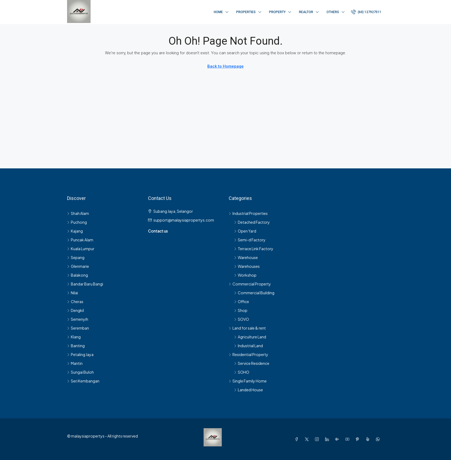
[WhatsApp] (379, 439)
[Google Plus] (338, 439)
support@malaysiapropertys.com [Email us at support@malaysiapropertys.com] (183, 220)
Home (218, 12)
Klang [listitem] (74, 336)
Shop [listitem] (240, 310)
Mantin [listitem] (75, 363)
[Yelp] (369, 439)
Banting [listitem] (76, 345)
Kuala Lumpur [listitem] (80, 248)
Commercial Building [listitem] (254, 292)
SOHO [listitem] (241, 372)
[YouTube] (348, 439)
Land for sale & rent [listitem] (247, 328)
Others (332, 12)
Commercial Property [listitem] (250, 283)
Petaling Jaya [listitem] (80, 354)
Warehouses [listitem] (247, 266)
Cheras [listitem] (75, 301)
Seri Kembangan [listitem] (83, 380)
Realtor (306, 12)
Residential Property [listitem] (248, 354)
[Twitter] (308, 439)
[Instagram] (318, 439)
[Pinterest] (358, 439)
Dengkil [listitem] (75, 310)
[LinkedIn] (328, 439)
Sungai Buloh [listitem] (80, 372)
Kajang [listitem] (75, 231)
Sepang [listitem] (75, 257)
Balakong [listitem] (77, 275)
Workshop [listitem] (245, 275)
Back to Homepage (225, 66)
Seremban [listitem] (78, 328)
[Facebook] (298, 439)
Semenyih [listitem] (77, 319)
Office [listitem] (241, 301)
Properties (246, 12)
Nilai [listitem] (72, 292)
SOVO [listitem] (241, 319)
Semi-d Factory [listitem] (250, 239)
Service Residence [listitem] (251, 363)
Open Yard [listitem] (245, 231)
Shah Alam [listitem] (78, 213)
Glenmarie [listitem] (78, 266)
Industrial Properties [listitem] (248, 213)
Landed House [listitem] (248, 389)
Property (277, 12)
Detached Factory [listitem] (252, 222)
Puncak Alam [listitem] (80, 239)
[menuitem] (366, 12)
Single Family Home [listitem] (248, 380)
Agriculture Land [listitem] (250, 336)
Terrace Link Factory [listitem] (253, 248)
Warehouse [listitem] (246, 257)
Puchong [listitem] (77, 222)
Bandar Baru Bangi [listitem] (85, 283)
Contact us (158, 231)
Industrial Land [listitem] (248, 345)
